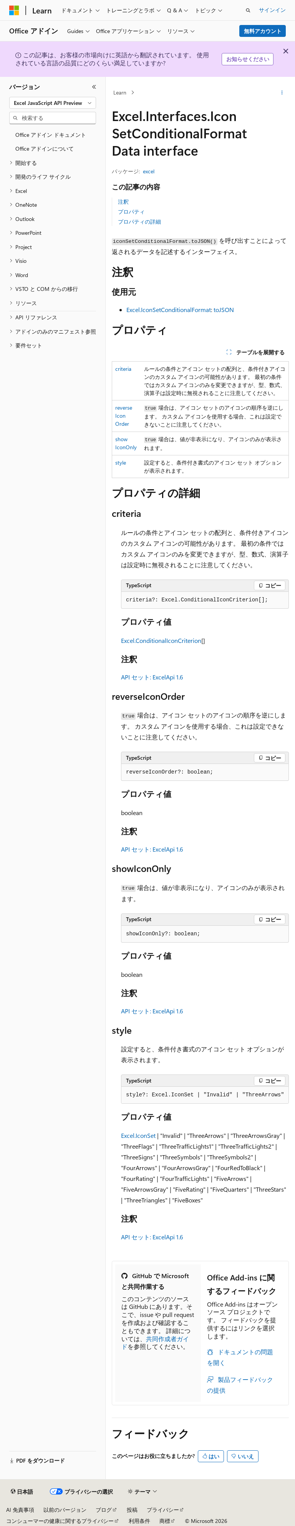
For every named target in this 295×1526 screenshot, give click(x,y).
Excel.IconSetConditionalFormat (168, 310)
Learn (119, 92)
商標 (164, 1520)
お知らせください (247, 59)
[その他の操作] (282, 92)
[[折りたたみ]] (94, 87)
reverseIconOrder (123, 415)
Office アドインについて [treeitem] (44, 148)
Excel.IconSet (138, 1135)
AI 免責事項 (20, 1509)
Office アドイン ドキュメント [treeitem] (50, 134)
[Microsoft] (14, 10)
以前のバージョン (64, 1509)
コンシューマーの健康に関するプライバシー (60, 1520)
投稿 (132, 1509)
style (120, 462)
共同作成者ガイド (155, 1343)
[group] (205, 1095)
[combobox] (52, 103)
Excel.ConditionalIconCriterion (161, 640)
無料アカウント (263, 31)
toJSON (224, 310)
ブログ (104, 1509)
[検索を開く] (248, 10)
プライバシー (163, 1509)
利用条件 (139, 1520)
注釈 (123, 201)
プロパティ (131, 211)
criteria (123, 368)
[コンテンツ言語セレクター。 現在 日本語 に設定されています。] (22, 1492)
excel (148, 171)
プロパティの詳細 (139, 221)
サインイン (272, 9)
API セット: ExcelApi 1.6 (152, 677)
